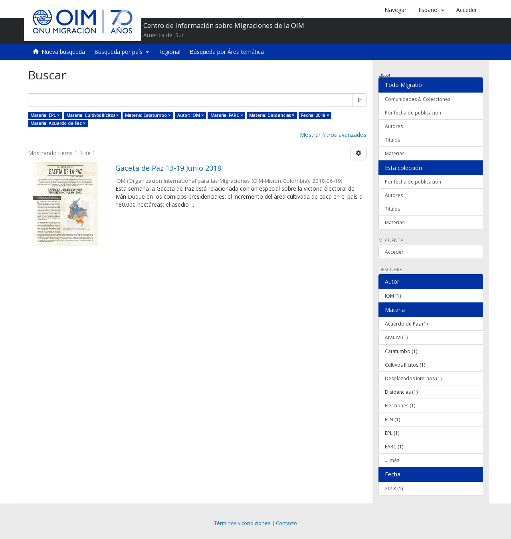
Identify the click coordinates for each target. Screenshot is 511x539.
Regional (169, 51)
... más (392, 460)
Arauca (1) (396, 337)
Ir (359, 100)
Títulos (392, 139)
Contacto (286, 523)
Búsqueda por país (121, 51)
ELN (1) (392, 419)
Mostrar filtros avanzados (333, 134)
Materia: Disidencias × (271, 115)
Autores (394, 126)
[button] (431, 10)
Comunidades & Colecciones (417, 99)
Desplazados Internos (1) (413, 378)
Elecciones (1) (400, 405)
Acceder (394, 252)
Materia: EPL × (44, 115)
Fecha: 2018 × (315, 115)
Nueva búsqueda (63, 51)
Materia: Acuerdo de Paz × (57, 123)
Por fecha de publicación (413, 112)
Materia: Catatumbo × (147, 115)
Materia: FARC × (226, 115)
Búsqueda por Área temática (227, 51)
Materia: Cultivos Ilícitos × (92, 115)
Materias (394, 153)
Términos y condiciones (242, 523)
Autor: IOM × (190, 115)
